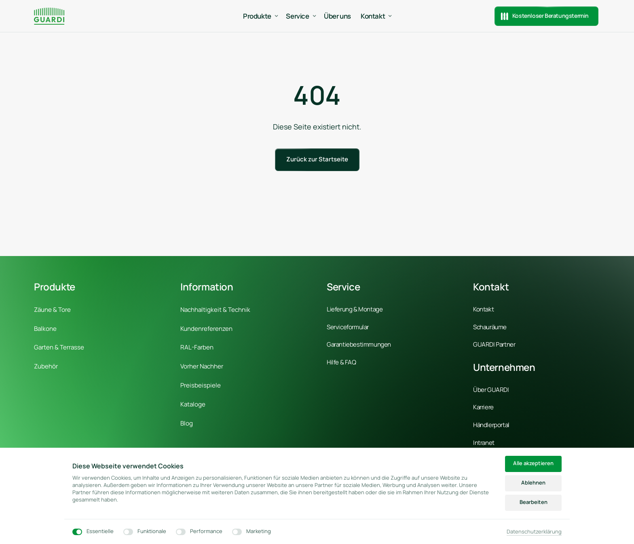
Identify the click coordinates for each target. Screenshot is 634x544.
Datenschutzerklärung (534, 531)
